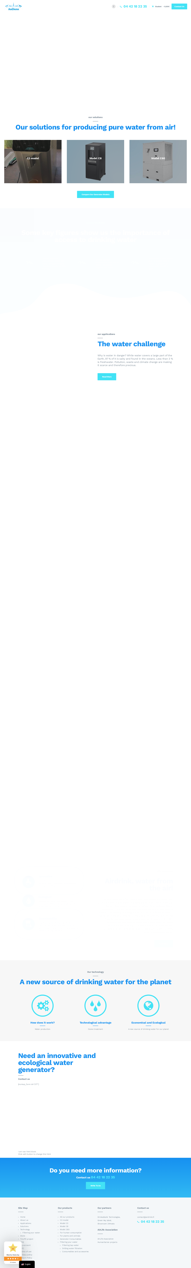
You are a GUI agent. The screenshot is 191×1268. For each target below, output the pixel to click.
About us (24, 1220)
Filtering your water (31, 1233)
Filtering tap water (70, 1245)
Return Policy (26, 1258)
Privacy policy (26, 1255)
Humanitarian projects (107, 1242)
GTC (22, 1248)
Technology (25, 1229)
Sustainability (48, 918)
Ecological (45, 897)
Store (22, 1236)
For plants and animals (70, 1236)
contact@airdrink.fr (145, 1217)
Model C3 (64, 1223)
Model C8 (64, 1226)
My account (25, 1245)
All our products (67, 1217)
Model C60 (64, 1229)
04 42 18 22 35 (103, 1177)
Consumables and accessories (75, 1251)
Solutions (24, 1226)
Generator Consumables (70, 1239)
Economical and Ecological (148, 1022)
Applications (25, 1223)
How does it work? (42, 1022)
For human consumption (71, 1233)
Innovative (45, 876)
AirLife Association (106, 1239)
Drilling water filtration (72, 1248)
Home (22, 1217)
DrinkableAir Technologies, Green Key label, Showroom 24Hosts (109, 1220)
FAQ (22, 1242)
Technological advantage (95, 1022)
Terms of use (25, 1251)
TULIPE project (26, 1239)
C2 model (64, 1220)
